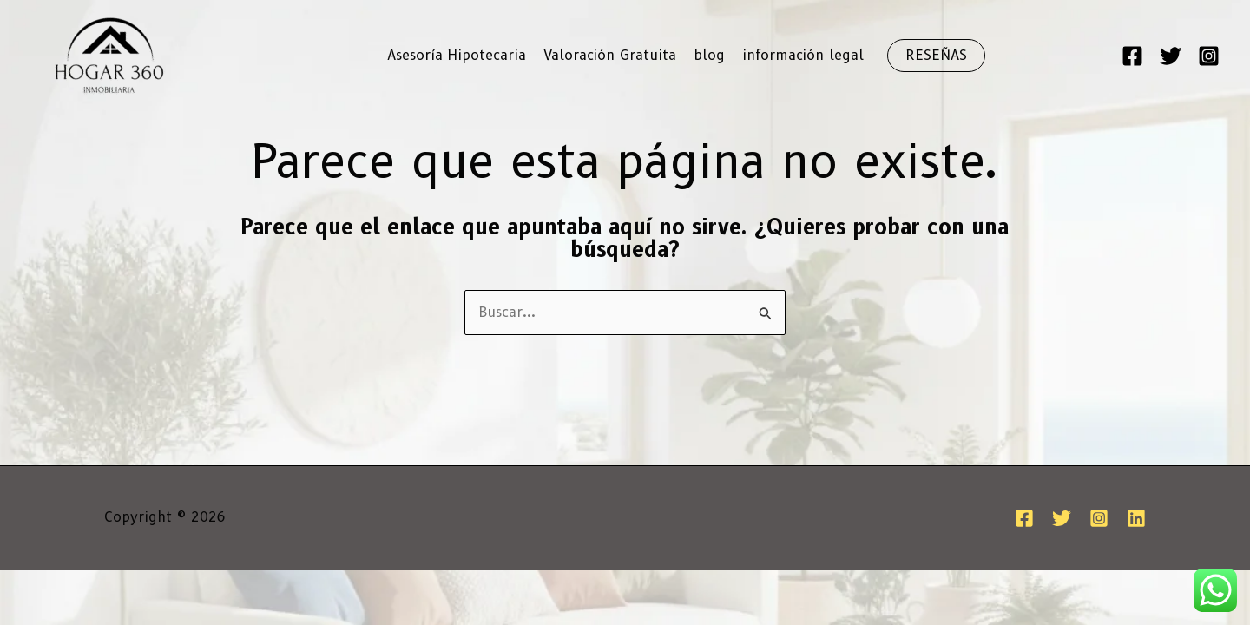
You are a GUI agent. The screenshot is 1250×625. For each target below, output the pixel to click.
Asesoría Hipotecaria (456, 55)
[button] (936, 55)
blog (709, 55)
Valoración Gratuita (609, 55)
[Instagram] (1209, 56)
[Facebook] (1132, 56)
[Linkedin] (1136, 518)
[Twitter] (1170, 56)
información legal (803, 55)
